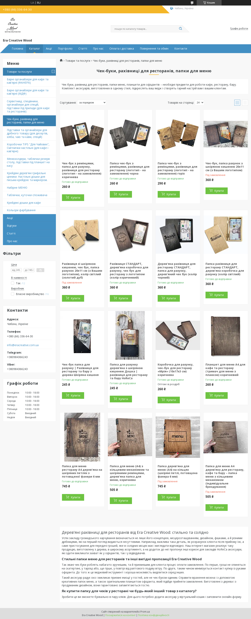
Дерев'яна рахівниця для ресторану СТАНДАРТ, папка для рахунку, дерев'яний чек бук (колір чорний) (177, 270)
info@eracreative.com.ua (23, 345)
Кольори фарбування (21, 210)
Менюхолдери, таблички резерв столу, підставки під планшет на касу (28, 162)
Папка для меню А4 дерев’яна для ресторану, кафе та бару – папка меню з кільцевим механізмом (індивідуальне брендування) (225, 476)
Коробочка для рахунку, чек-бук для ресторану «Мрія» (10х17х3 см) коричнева (175, 370)
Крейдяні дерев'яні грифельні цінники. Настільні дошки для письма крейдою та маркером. (27, 176)
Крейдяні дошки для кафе (24, 203)
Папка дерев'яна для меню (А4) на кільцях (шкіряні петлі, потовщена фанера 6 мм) (177, 471)
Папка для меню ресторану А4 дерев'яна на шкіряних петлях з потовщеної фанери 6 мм (82, 471)
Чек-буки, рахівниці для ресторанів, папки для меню (25, 120)
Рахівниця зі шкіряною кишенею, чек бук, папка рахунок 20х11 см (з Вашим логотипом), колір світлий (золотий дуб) (82, 270)
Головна (17, 48)
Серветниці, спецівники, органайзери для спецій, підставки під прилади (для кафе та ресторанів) (28, 106)
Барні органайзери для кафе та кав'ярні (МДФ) (27, 92)
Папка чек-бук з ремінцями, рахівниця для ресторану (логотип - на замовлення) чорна (129, 168)
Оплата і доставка (121, 48)
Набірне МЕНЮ (17, 187)
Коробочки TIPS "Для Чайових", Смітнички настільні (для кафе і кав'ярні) (28, 147)
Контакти (180, 48)
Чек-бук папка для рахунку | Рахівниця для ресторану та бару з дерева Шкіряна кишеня (80, 370)
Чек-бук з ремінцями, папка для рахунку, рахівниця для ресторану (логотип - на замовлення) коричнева (81, 170)
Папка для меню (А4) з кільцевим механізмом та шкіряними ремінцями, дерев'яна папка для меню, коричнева (129, 473)
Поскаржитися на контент (120, 615)
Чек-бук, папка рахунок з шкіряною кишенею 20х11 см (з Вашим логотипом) (225, 166)
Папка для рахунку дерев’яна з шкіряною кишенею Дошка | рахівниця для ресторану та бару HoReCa (129, 371)
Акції (49, 48)
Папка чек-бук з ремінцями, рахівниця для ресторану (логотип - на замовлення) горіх (177, 168)
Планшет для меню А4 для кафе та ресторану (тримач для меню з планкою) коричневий (225, 370)
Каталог (34, 48)
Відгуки (11, 225)
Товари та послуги (19, 71)
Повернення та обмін (154, 48)
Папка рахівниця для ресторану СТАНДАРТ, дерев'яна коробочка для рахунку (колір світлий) (225, 269)
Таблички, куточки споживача (27, 195)
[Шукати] (180, 28)
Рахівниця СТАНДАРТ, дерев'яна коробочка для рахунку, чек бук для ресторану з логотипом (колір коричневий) (129, 270)
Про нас (98, 48)
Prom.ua (145, 611)
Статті (82, 48)
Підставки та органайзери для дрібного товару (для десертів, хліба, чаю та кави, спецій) (27, 133)
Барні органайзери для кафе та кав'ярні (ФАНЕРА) (27, 81)
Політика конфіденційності (153, 615)
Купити (75, 197)
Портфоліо (65, 48)
